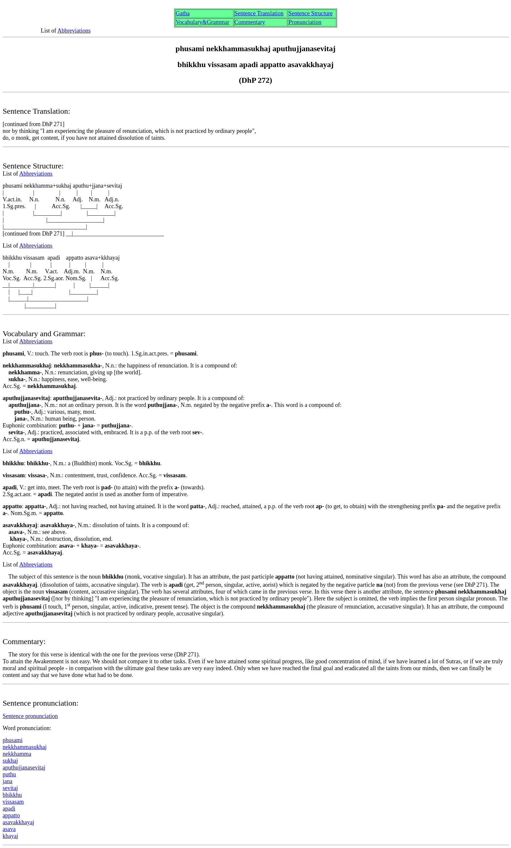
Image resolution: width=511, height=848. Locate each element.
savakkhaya (18, 822)
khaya (10, 836)
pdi (9, 808)
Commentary (250, 22)
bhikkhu (12, 795)
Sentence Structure (310, 13)
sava (9, 829)
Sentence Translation (259, 13)
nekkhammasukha (25, 747)
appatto (11, 815)
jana (7, 781)
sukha (10, 760)
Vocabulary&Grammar (202, 22)
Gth (183, 13)
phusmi (12, 740)
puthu (9, 774)
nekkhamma (17, 754)
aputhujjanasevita (24, 767)
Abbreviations (74, 30)
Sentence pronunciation (30, 716)
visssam (13, 801)
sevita (10, 788)
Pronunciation (304, 22)
